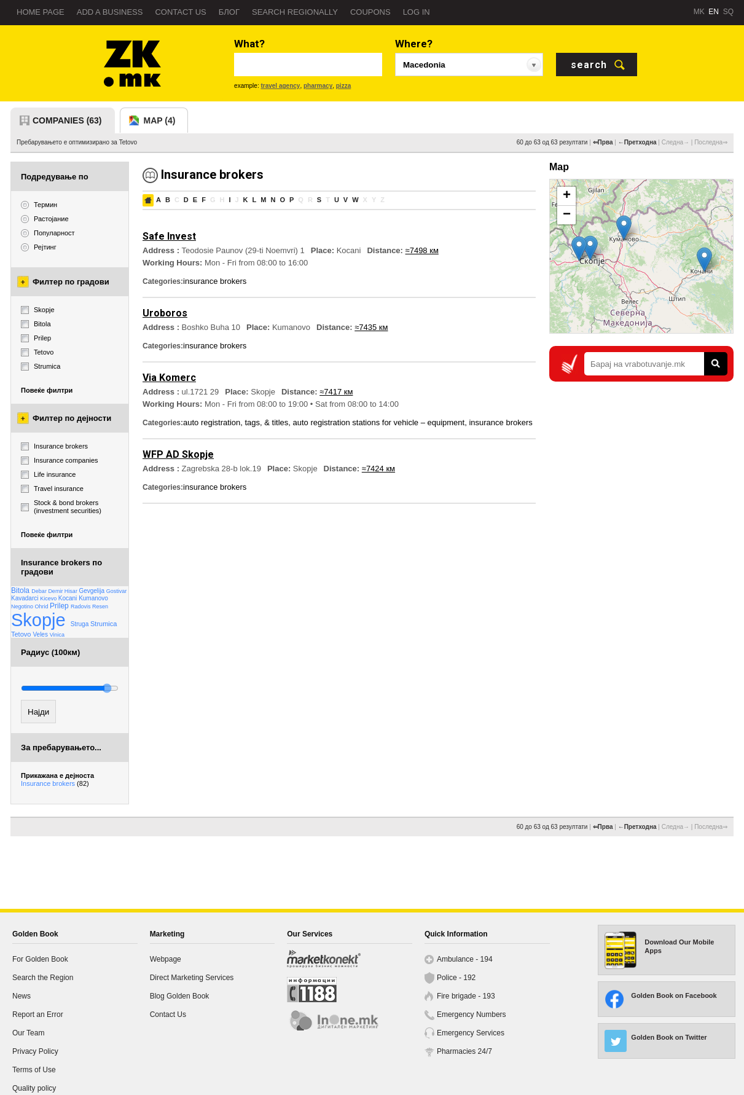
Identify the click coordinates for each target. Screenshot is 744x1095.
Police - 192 (456, 977)
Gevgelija (92, 590)
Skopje (41, 620)
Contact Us (168, 1014)
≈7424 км (378, 468)
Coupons (370, 12)
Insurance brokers (55, 783)
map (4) (160, 120)
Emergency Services (470, 1033)
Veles (41, 634)
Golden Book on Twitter (669, 1037)
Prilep (60, 606)
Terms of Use (34, 1070)
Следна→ (675, 142)
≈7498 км (422, 250)
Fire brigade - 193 (466, 996)
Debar (39, 591)
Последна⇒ (710, 142)
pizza (343, 85)
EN (713, 11)
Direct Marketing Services (192, 977)
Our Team (28, 1033)
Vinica (57, 635)
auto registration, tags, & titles (235, 422)
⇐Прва (603, 142)
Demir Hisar (63, 591)
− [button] (567, 215)
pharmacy (317, 85)
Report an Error (37, 1014)
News (21, 996)
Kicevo (49, 598)
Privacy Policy (35, 1051)
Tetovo (22, 634)
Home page (41, 12)
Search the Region (42, 977)
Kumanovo (93, 598)
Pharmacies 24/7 (464, 1051)
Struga (80, 624)
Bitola (21, 590)
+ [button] (567, 196)
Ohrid (42, 606)
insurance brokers (214, 281)
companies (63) (67, 120)
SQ (728, 11)
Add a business (110, 12)
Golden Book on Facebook (673, 995)
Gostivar (116, 591)
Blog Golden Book (179, 996)
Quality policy (34, 1088)
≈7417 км (336, 391)
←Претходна (637, 142)
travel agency (280, 85)
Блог (229, 12)
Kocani (68, 598)
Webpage (165, 959)
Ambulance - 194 (465, 959)
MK (699, 11)
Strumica (103, 623)
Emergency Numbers (471, 1014)
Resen (100, 606)
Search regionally (295, 12)
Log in (416, 12)
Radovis (81, 606)
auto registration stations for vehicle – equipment (379, 422)
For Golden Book (40, 959)
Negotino (23, 606)
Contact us (180, 12)
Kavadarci (25, 598)
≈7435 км (371, 327)
